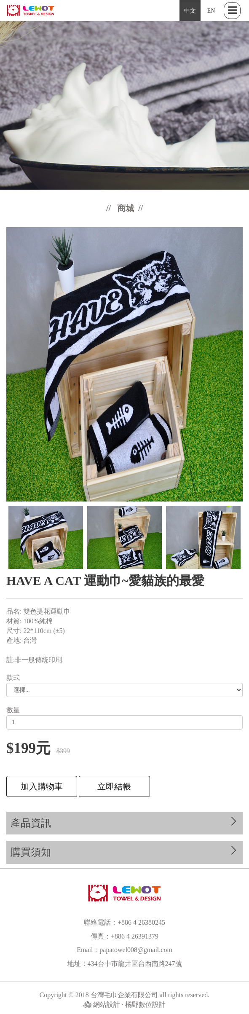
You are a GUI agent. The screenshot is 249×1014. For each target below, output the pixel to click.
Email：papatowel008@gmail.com (124, 949)
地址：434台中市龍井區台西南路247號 (124, 963)
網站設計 (107, 1004)
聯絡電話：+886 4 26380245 (124, 922)
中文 (190, 11)
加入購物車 (42, 786)
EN (211, 11)
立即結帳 (114, 786)
